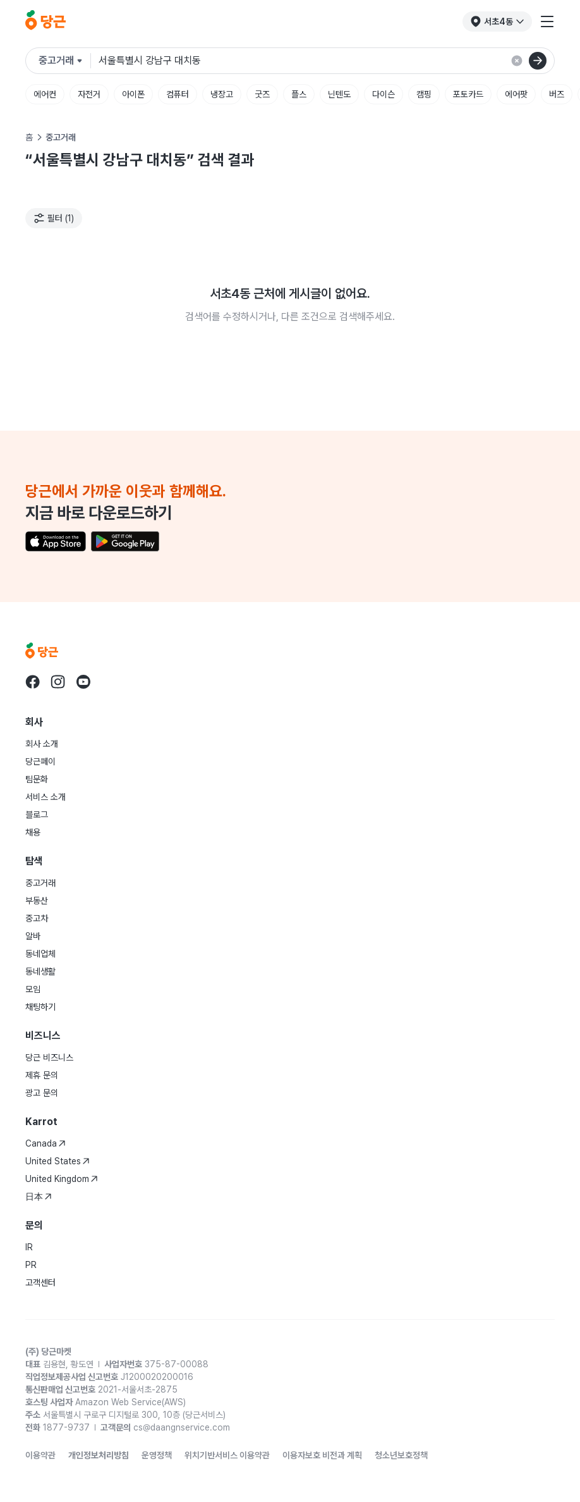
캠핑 (424, 94)
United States (57, 1161)
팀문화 (36, 779)
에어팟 (516, 94)
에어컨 (44, 94)
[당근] (45, 21)
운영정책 (157, 1455)
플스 (298, 94)
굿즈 (262, 94)
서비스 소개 (45, 797)
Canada (45, 1143)
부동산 (36, 901)
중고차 (36, 918)
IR (29, 1247)
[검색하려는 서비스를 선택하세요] (65, 60)
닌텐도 (339, 94)
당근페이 (40, 761)
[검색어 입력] (321, 60)
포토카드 (468, 94)
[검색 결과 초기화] (517, 60)
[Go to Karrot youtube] (83, 681)
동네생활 (40, 971)
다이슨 (383, 94)
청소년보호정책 (401, 1455)
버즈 (556, 94)
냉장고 (221, 94)
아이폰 (133, 94)
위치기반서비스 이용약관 (227, 1455)
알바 (32, 936)
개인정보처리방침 (98, 1455)
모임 (32, 989)
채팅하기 (40, 1007)
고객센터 (40, 1282)
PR (31, 1265)
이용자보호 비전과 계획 (322, 1455)
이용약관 (40, 1455)
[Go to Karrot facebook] (32, 681)
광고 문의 (41, 1093)
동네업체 (40, 954)
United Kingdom (61, 1179)
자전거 (89, 94)
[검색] (538, 61)
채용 (32, 832)
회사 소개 (41, 744)
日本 (38, 1196)
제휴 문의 (41, 1075)
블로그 (36, 814)
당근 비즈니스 (49, 1057)
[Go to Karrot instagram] (58, 681)
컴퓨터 (177, 94)
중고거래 (40, 883)
